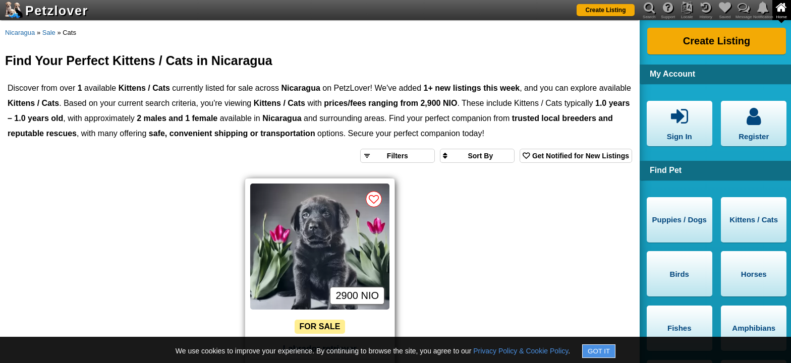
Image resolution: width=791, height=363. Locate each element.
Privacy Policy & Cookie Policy (520, 351)
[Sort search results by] (477, 155)
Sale (48, 32)
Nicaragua (20, 32)
